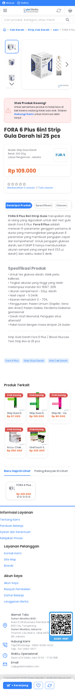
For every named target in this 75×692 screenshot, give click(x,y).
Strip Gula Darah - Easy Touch (15, 413)
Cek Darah (17, 29)
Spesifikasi (44, 205)
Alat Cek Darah (58, 360)
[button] (67, 65)
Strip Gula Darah (34, 360)
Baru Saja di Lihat (17, 471)
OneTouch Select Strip (37, 447)
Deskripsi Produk (19, 205)
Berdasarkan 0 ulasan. (21, 187)
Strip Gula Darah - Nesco (37, 413)
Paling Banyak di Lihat (51, 471)
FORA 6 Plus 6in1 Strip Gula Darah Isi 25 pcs (25, 485)
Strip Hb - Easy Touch (60, 413)
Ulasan (61, 205)
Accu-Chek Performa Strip (15, 447)
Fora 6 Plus (12, 360)
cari (55, 29)
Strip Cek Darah (38, 29)
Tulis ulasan (45, 187)
